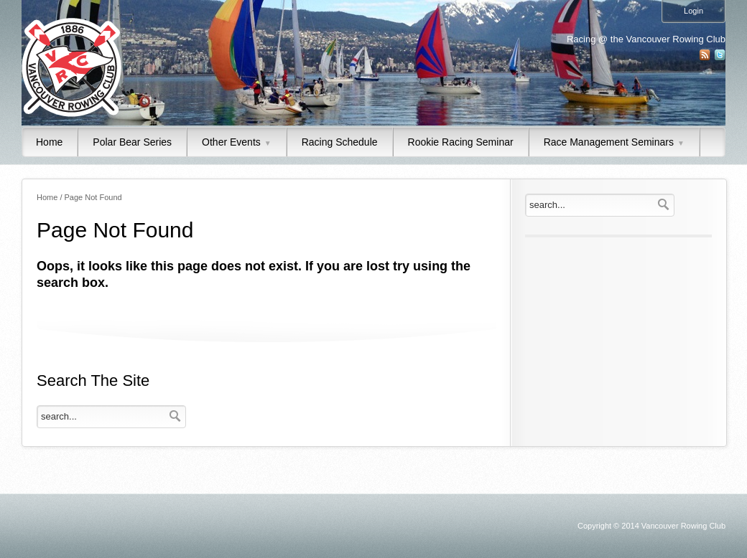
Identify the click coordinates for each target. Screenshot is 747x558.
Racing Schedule (340, 142)
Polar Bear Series (132, 142)
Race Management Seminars (614, 142)
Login (693, 10)
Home (49, 142)
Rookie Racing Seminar (461, 142)
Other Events (237, 142)
